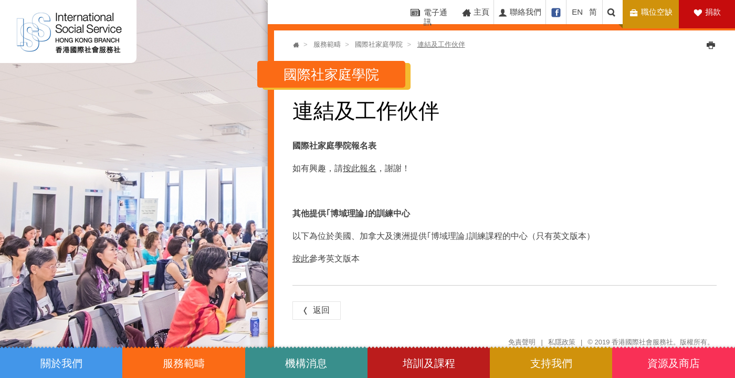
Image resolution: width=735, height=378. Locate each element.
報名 (368, 168)
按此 (351, 168)
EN (577, 11)
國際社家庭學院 (379, 44)
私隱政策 (561, 342)
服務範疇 (327, 44)
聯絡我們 (519, 12)
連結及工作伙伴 (441, 44)
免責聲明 (522, 342)
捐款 (713, 11)
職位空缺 (652, 12)
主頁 (475, 12)
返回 (315, 310)
